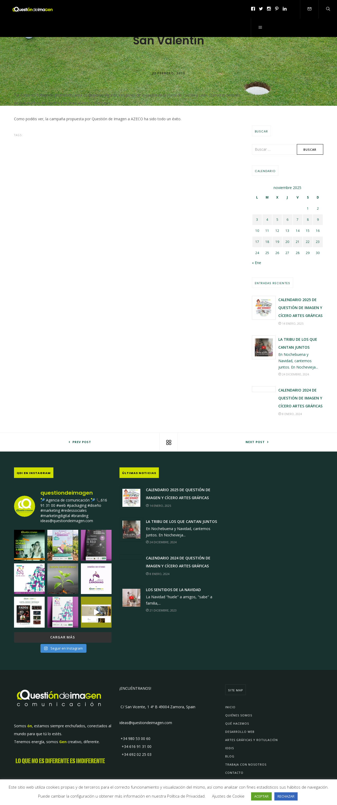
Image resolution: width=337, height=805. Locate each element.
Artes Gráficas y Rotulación (251, 740)
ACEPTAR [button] (261, 796)
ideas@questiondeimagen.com (145, 722)
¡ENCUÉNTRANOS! (135, 688)
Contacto (234, 773)
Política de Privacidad (186, 796)
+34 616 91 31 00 (135, 746)
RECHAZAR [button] (286, 796)
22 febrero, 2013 (168, 73)
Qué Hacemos (237, 723)
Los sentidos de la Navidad (173, 589)
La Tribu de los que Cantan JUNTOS (181, 521)
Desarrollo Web (240, 732)
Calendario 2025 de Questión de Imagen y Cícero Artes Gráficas (300, 307)
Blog (229, 756)
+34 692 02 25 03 (135, 754)
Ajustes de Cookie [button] (228, 796)
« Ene (256, 262)
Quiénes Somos (238, 715)
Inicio (230, 707)
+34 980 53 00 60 (134, 738)
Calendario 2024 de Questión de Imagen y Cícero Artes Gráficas (300, 398)
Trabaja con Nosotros (245, 764)
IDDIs (229, 748)
